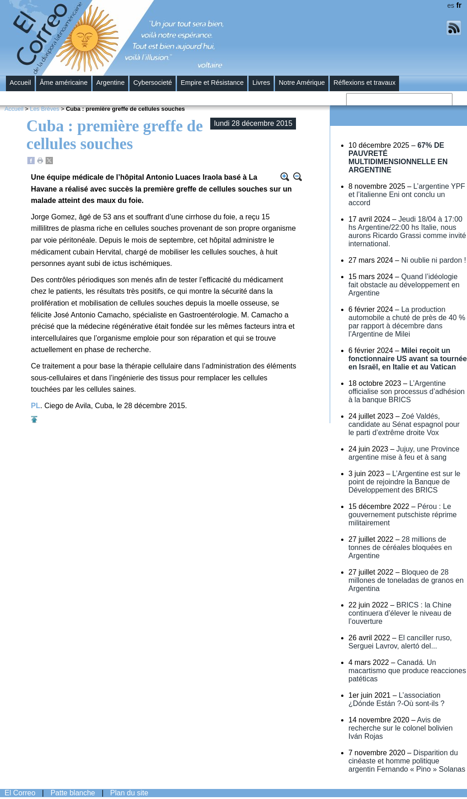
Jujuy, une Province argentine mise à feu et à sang (403, 453)
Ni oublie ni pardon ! (433, 260)
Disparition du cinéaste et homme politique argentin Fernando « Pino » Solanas (406, 761)
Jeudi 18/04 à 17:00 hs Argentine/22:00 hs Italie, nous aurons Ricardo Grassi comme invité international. (407, 231)
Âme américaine (64, 82)
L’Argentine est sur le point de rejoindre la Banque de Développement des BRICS (404, 482)
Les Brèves (44, 108)
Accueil (20, 82)
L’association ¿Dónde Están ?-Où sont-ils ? (396, 699)
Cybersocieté (152, 82)
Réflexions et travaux (364, 82)
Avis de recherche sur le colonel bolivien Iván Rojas (400, 728)
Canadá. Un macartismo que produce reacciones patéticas (407, 671)
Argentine (110, 82)
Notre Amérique (302, 82)
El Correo (20, 793)
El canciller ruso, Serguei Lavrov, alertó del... (400, 642)
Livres (261, 82)
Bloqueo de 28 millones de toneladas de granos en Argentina (406, 580)
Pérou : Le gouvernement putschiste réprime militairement (402, 515)
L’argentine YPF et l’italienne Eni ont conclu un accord (406, 194)
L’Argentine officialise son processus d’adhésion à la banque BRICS (406, 391)
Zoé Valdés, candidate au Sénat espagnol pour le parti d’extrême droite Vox (404, 424)
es (450, 5)
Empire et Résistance (212, 82)
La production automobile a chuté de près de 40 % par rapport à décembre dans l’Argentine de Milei (406, 322)
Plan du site (129, 793)
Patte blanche (73, 793)
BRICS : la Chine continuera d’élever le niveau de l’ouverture (399, 613)
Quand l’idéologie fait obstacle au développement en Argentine (404, 285)
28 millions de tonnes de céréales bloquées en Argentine (400, 547)
